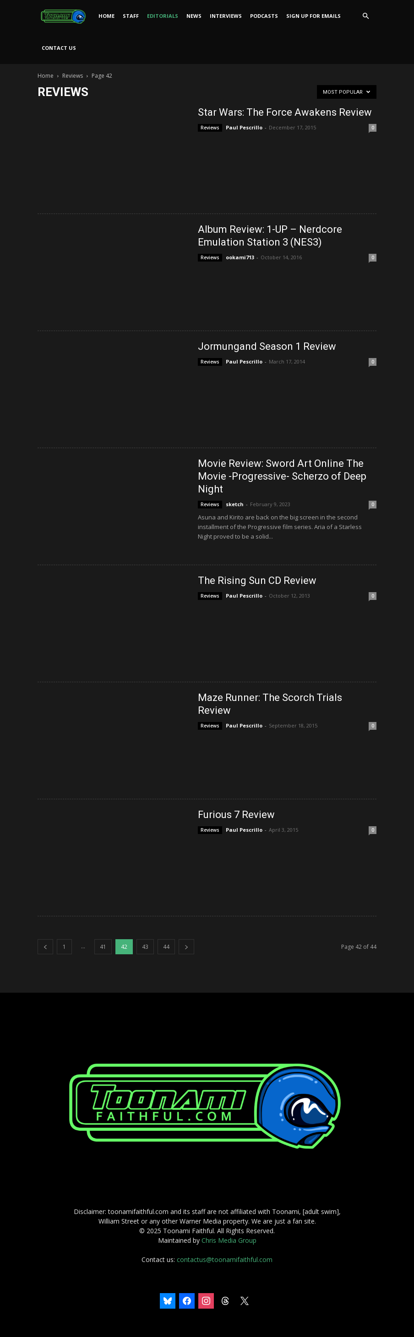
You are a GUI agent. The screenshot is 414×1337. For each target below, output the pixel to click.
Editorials (162, 15)
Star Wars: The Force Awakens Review (285, 112)
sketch (235, 504)
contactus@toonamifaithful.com (224, 1259)
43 (145, 947)
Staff (131, 15)
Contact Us (59, 47)
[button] (365, 16)
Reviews (72, 76)
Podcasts (264, 15)
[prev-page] (45, 946)
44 (166, 947)
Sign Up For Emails (313, 15)
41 (103, 947)
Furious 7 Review (236, 814)
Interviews (226, 15)
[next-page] (186, 946)
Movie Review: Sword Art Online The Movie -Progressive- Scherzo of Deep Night (282, 476)
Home (106, 15)
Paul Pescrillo (244, 127)
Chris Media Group (229, 1240)
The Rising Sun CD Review (257, 580)
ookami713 (240, 257)
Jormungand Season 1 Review (267, 346)
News (194, 15)
